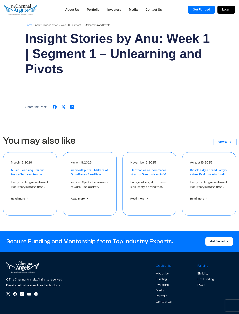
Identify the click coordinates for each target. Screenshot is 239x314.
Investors (114, 9)
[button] (55, 107)
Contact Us (153, 9)
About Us (72, 9)
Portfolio (93, 9)
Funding (161, 279)
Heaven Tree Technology (42, 285)
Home (28, 25)
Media (133, 9)
